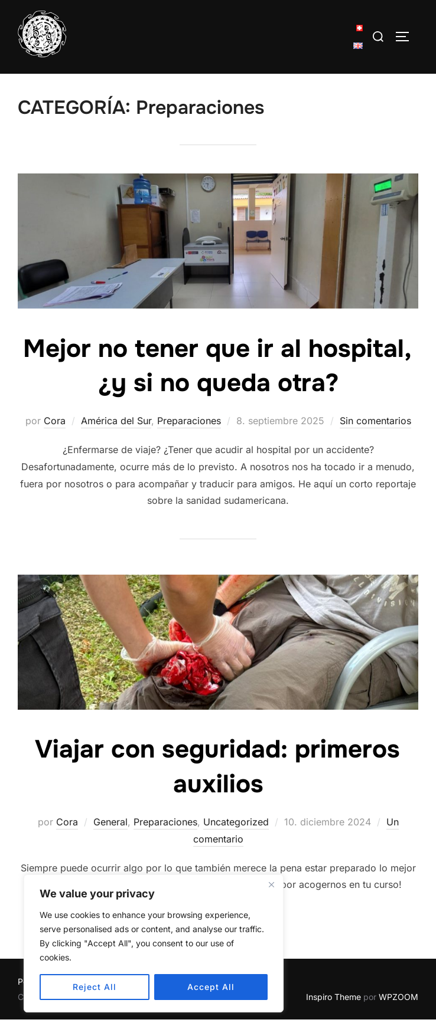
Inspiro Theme (333, 1013)
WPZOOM (398, 1013)
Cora (55, 437)
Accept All (211, 987)
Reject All (94, 987)
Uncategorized (236, 838)
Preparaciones (189, 437)
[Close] (271, 884)
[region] (154, 943)
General (110, 838)
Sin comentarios (375, 437)
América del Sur (116, 437)
